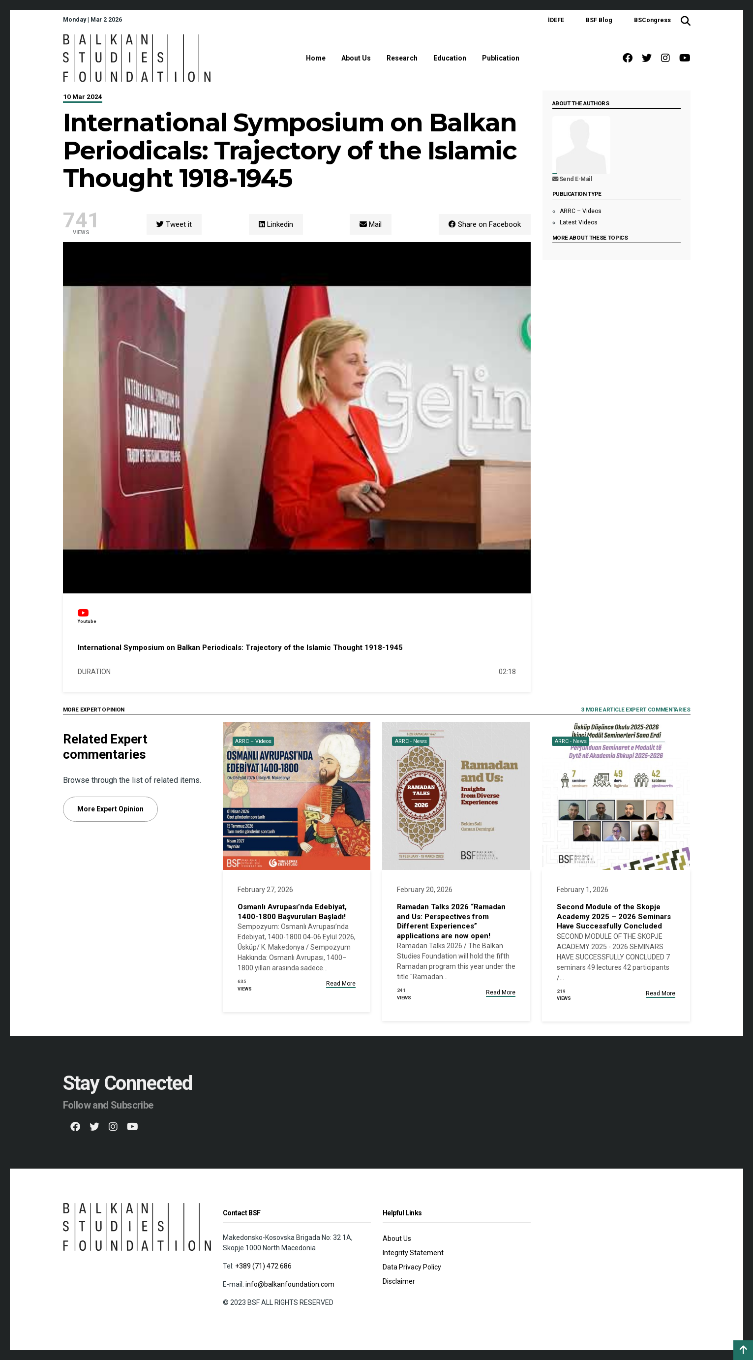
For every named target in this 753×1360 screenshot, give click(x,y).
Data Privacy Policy (412, 1267)
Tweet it (174, 224)
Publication (500, 58)
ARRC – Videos (581, 211)
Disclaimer (399, 1281)
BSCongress (652, 20)
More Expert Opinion (110, 809)
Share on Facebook (485, 224)
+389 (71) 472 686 (263, 1266)
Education (449, 58)
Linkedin (276, 224)
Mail (371, 224)
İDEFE (556, 20)
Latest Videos (579, 222)
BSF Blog (599, 20)
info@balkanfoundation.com (289, 1284)
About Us (356, 58)
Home (316, 58)
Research (402, 58)
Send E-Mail (572, 179)
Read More (341, 983)
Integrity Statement (413, 1253)
